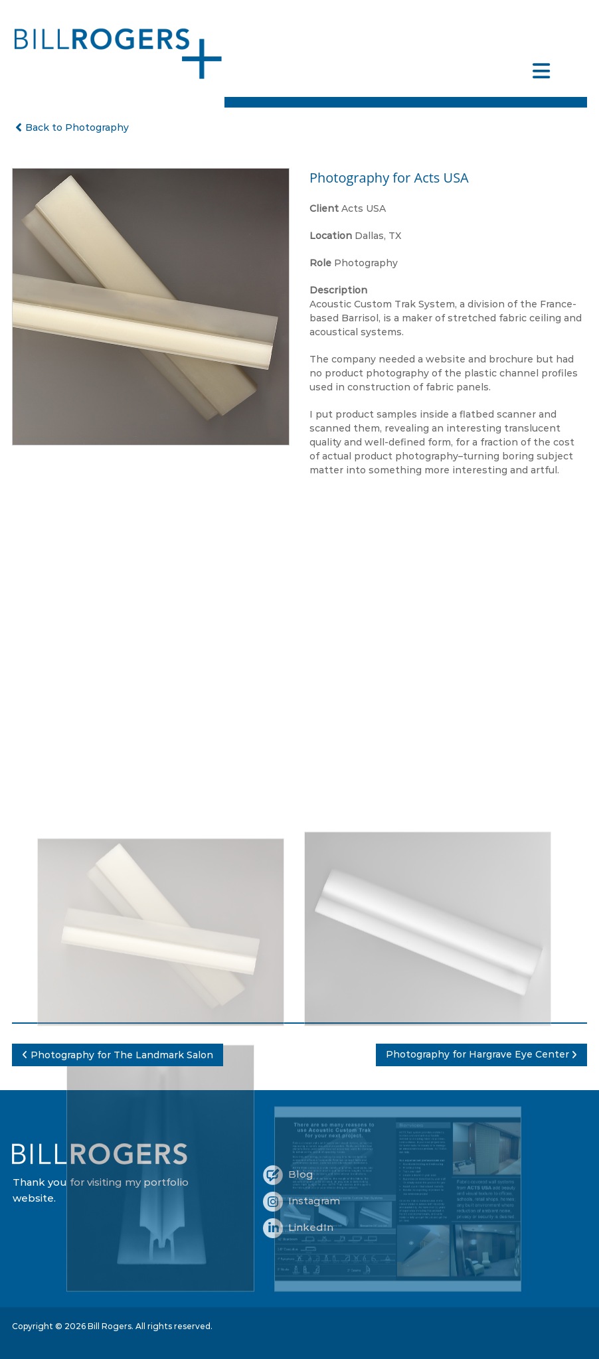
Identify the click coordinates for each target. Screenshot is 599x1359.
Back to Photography (70, 127)
